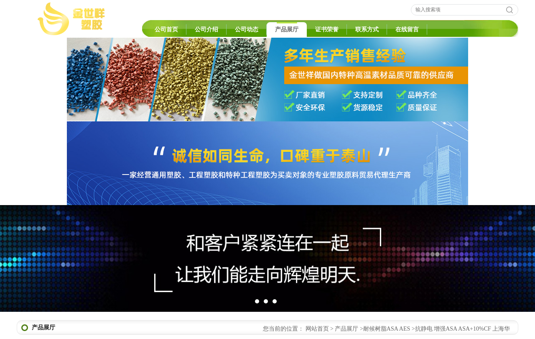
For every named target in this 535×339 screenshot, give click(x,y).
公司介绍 (206, 29)
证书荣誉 (327, 29)
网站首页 (317, 329)
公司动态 (246, 29)
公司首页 (166, 29)
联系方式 (367, 29)
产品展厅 (286, 29)
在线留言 (407, 29)
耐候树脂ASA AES (386, 329)
